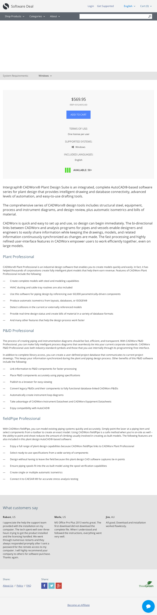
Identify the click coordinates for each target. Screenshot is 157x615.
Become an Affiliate (78, 605)
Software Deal (22, 6)
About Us (8, 585)
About (53, 16)
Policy (20, 585)
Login (91, 6)
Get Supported (105, 6)
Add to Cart (78, 114)
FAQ (28, 585)
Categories (35, 16)
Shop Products (13, 16)
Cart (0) (144, 6)
